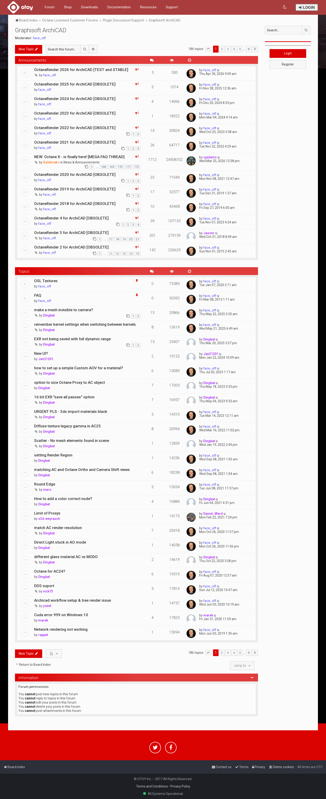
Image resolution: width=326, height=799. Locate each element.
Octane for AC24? (49, 571)
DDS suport (44, 585)
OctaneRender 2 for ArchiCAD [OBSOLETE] (71, 247)
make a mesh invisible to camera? (63, 310)
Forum (49, 7)
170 (120, 167)
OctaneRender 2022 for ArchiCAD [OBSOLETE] (75, 127)
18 (117, 239)
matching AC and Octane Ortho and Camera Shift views (82, 469)
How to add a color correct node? (63, 498)
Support (172, 7)
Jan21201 (45, 359)
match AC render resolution (58, 527)
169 (111, 167)
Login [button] (288, 53)
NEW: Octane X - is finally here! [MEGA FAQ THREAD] (79, 156)
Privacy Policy (180, 786)
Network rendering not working (61, 629)
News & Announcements (82, 162)
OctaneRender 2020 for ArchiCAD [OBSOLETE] (75, 174)
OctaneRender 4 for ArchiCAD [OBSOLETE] (71, 218)
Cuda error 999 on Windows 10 (61, 615)
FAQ (37, 295)
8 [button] (248, 49)
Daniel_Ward (213, 513)
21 (137, 239)
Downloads (89, 7)
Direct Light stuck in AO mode (60, 542)
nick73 (48, 591)
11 (110, 253)
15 (137, 253)
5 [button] (240, 49)
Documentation (119, 7)
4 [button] (234, 49)
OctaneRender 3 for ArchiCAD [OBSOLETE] (71, 232)
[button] (208, 49)
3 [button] (228, 49)
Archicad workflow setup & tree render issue (72, 600)
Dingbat (49, 315)
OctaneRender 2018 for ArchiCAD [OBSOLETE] (75, 203)
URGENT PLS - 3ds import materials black (70, 411)
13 (124, 253)
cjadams (210, 157)
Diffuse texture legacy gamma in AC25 (67, 426)
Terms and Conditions (152, 786)
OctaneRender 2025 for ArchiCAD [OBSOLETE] (75, 84)
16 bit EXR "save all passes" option (64, 397)
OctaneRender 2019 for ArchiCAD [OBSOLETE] (75, 189)
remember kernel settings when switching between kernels (85, 324)
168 (103, 167)
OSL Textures (46, 280)
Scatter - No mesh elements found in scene (71, 440)
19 (124, 239)
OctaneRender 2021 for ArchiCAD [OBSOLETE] (75, 142)
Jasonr (208, 233)
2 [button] (222, 49)
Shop (68, 7)
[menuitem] (285, 7)
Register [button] (288, 64)
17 (110, 239)
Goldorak (50, 162)
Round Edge (44, 484)
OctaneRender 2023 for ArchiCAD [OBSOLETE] (75, 113)
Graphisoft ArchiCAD (40, 30)
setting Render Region (53, 455)
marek (43, 620)
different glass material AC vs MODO (66, 556)
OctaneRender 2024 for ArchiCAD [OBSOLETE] (75, 98)
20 (130, 239)
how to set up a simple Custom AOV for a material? (78, 368)
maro (47, 489)
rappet (43, 635)
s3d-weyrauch (49, 519)
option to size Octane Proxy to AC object (69, 382)
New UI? (41, 353)
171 (128, 167)
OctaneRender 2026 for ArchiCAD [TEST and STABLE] (81, 69)
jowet (47, 606)
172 (136, 167)
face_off (39, 38)
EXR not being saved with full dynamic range (72, 339)
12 (117, 253)
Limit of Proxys (47, 513)
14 (130, 253)
